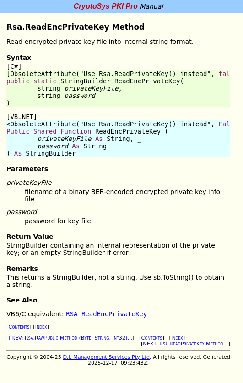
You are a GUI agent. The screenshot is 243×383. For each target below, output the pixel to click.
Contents (18, 327)
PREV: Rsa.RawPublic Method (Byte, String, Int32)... (70, 338)
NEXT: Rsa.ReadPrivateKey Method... (185, 344)
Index (41, 327)
